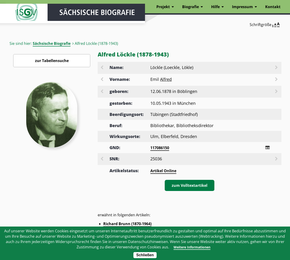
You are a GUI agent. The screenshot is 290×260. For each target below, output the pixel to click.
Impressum (242, 6)
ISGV (20, 16)
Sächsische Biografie (52, 43)
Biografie (190, 6)
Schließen (145, 255)
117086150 (159, 147)
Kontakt (272, 6)
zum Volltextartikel (189, 186)
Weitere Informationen (192, 247)
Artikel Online (163, 171)
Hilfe (215, 6)
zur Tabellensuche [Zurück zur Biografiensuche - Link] (52, 60)
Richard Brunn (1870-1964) (127, 224)
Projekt (163, 6)
